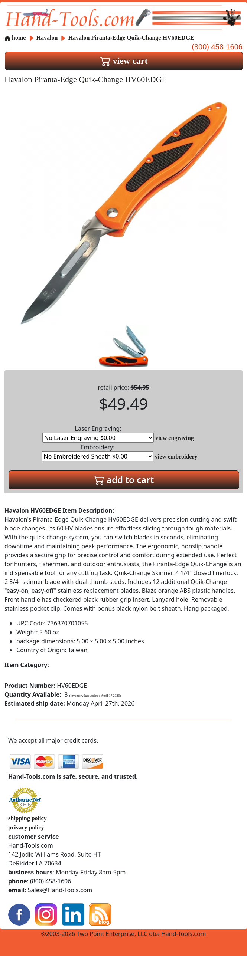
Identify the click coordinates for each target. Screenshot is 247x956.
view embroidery (176, 456)
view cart (124, 61)
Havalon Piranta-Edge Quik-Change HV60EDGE (131, 38)
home (15, 38)
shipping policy (27, 818)
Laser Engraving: (98, 433)
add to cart (124, 479)
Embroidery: (97, 452)
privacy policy (26, 827)
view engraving (174, 438)
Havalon (47, 38)
